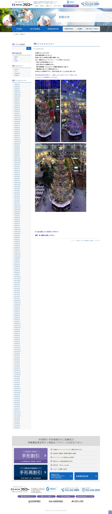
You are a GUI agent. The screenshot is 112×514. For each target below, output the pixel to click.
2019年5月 (17, 243)
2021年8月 (17, 190)
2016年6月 (17, 312)
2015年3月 (17, 341)
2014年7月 (17, 357)
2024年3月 (17, 133)
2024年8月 (17, 123)
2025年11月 (17, 94)
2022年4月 (17, 174)
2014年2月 (17, 367)
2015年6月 (17, 335)
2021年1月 (17, 204)
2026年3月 (17, 86)
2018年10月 (17, 257)
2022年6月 (17, 170)
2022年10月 (17, 162)
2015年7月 (17, 333)
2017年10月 (17, 280)
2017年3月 (17, 294)
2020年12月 (17, 206)
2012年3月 (17, 406)
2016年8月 (17, 308)
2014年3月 (17, 365)
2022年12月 (17, 159)
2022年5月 (17, 172)
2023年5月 (17, 151)
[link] (71, 2)
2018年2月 (17, 272)
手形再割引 (86, 240)
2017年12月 (17, 276)
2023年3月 (17, 155)
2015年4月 (17, 339)
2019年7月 (17, 239)
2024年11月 (17, 117)
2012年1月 (17, 410)
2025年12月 (17, 92)
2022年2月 (17, 178)
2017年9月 (17, 282)
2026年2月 (17, 88)
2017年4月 (17, 292)
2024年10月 (17, 119)
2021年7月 (17, 192)
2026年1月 (17, 90)
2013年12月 (17, 370)
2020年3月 (17, 223)
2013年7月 (17, 380)
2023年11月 (17, 141)
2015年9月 (17, 329)
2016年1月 (17, 321)
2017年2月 (17, 296)
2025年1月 (17, 113)
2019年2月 (17, 249)
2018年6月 (17, 264)
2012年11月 (17, 390)
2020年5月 (17, 219)
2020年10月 (17, 210)
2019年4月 (17, 245)
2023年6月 (17, 149)
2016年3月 (17, 317)
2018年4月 (17, 268)
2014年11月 (17, 349)
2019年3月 (17, 247)
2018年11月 (17, 255)
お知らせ (78, 240)
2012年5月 (17, 402)
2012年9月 (17, 394)
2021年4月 (17, 198)
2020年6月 (17, 217)
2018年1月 (17, 274)
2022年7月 (17, 168)
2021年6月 (17, 194)
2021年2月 (17, 202)
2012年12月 (17, 388)
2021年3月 (17, 200)
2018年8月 (17, 261)
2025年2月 (17, 111)
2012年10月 (17, 392)
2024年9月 (17, 121)
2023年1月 (17, 157)
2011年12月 (17, 412)
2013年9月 (17, 376)
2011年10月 (17, 416)
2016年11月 (17, 302)
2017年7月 (17, 286)
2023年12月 (17, 139)
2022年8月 (17, 166)
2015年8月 (17, 331)
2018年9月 (17, 259)
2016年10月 (17, 304)
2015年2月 (17, 343)
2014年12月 (17, 347)
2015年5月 (17, 337)
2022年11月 (17, 160)
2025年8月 (17, 100)
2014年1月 (17, 369)
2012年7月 (17, 398)
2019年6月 (17, 241)
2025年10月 (17, 96)
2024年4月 (17, 131)
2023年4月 (17, 153)
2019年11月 (17, 231)
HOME (16, 34)
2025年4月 (17, 107)
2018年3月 (17, 270)
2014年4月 (17, 363)
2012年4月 (17, 404)
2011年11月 (17, 414)
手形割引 (91, 240)
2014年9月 (17, 353)
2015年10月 (17, 327)
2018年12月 (17, 253)
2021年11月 (17, 184)
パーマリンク (97, 240)
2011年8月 (17, 420)
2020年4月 (17, 221)
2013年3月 (17, 384)
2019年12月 (17, 229)
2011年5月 (17, 425)
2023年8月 (17, 147)
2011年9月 (17, 418)
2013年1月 (17, 386)
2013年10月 (17, 374)
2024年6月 (17, 127)
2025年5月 (17, 106)
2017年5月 (17, 290)
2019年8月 (17, 237)
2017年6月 (17, 288)
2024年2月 (17, 135)
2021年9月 (17, 188)
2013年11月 (17, 372)
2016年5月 (17, 314)
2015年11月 (17, 325)
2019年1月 (17, 251)
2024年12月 (17, 115)
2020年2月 (17, 225)
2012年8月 (17, 396)
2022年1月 (17, 180)
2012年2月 (17, 408)
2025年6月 (17, 104)
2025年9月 (17, 98)
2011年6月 (17, 423)
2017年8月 (17, 284)
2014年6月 (17, 359)
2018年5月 (17, 266)
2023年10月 (17, 143)
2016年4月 (17, 315)
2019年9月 (17, 235)
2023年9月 (17, 145)
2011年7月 (17, 422)
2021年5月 (17, 196)
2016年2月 (17, 319)
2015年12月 (17, 323)
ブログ (82, 240)
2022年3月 (17, 176)
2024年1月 (17, 137)
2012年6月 (17, 400)
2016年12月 (17, 300)
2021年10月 (17, 186)
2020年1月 (17, 227)
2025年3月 (17, 109)
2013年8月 (17, 378)
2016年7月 (17, 310)
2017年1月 (17, 298)
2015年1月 (17, 345)
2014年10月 (17, 351)
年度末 (16, 60)
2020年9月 (17, 212)
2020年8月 (17, 213)
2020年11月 (17, 208)
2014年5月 (17, 361)
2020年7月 (17, 215)
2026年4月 (17, 84)
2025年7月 (17, 102)
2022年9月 (17, 164)
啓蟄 (15, 58)
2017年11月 (17, 278)
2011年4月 (17, 427)
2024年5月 (17, 129)
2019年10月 (17, 233)
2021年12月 (17, 182)
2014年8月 (17, 355)
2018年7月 (17, 262)
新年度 (16, 56)
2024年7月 (17, 125)
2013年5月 (17, 382)
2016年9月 (17, 306)
